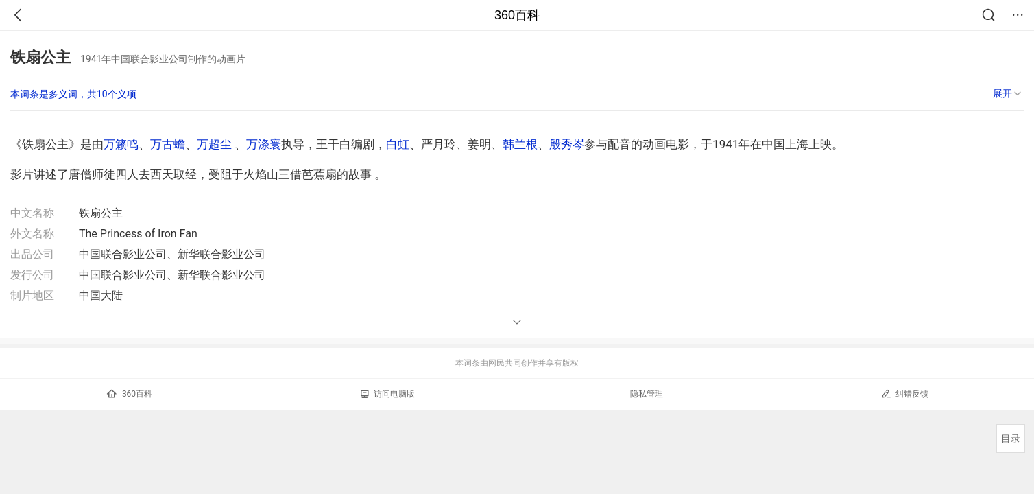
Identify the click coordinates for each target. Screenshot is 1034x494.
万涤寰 (263, 144)
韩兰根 (520, 144)
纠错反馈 (904, 393)
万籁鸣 (121, 144)
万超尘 (214, 144)
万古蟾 (167, 144)
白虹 (397, 144)
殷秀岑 (566, 144)
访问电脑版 (388, 394)
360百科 (517, 15)
